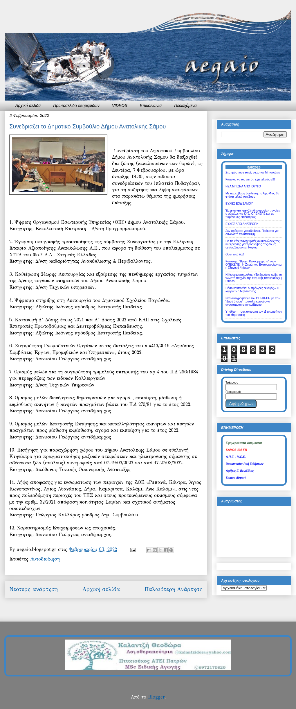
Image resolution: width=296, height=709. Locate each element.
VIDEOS (119, 105)
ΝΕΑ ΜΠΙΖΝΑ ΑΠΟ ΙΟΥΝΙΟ (243, 186)
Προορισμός (233, 391)
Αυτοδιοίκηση (45, 559)
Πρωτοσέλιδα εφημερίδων (76, 105)
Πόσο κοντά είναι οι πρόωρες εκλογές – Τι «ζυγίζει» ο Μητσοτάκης (252, 290)
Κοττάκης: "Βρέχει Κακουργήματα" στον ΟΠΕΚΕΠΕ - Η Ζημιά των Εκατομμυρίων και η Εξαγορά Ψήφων (253, 264)
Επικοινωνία (151, 105)
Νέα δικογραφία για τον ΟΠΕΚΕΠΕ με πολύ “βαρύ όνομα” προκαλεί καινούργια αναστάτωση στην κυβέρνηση (253, 301)
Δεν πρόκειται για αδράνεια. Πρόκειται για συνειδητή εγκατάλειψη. (252, 232)
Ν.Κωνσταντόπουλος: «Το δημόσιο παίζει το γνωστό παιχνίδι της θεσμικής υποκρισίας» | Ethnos (253, 278)
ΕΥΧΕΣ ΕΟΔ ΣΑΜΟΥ (239, 203)
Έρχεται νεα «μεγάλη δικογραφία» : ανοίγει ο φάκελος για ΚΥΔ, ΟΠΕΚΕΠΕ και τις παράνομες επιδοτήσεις (252, 214)
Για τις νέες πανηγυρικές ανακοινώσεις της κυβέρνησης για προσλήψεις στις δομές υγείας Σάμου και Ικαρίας (252, 244)
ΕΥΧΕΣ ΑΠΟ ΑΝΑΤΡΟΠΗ (242, 223)
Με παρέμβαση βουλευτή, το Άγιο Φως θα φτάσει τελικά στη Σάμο (252, 195)
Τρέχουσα (231, 382)
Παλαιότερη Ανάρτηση (174, 589)
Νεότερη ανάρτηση (33, 589)
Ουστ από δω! (234, 254)
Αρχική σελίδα (28, 105)
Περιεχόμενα (185, 105)
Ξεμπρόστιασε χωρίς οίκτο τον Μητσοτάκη (252, 172)
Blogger (156, 697)
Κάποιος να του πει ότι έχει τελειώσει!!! (250, 179)
